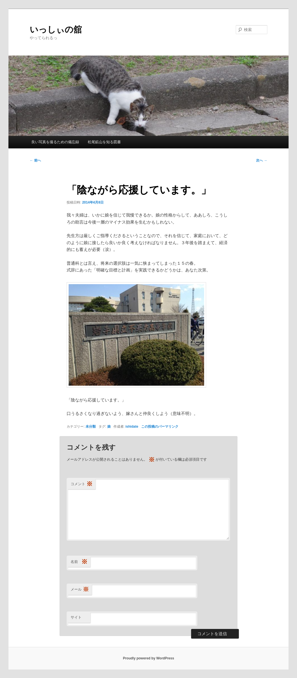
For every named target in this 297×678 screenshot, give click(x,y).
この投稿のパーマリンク (159, 427)
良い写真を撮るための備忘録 (55, 142)
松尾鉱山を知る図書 (104, 142)
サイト (76, 617)
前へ (35, 160)
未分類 (91, 427)
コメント (82, 484)
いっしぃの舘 (56, 29)
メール (80, 590)
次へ (261, 160)
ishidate (131, 427)
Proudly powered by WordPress (148, 658)
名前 (79, 562)
